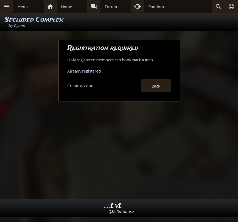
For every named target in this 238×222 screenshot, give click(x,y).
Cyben (19, 25)
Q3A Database (121, 211)
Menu (22, 6)
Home (66, 6)
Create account (81, 85)
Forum (111, 6)
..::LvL (114, 206)
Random (156, 6)
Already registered (84, 71)
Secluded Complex (34, 20)
